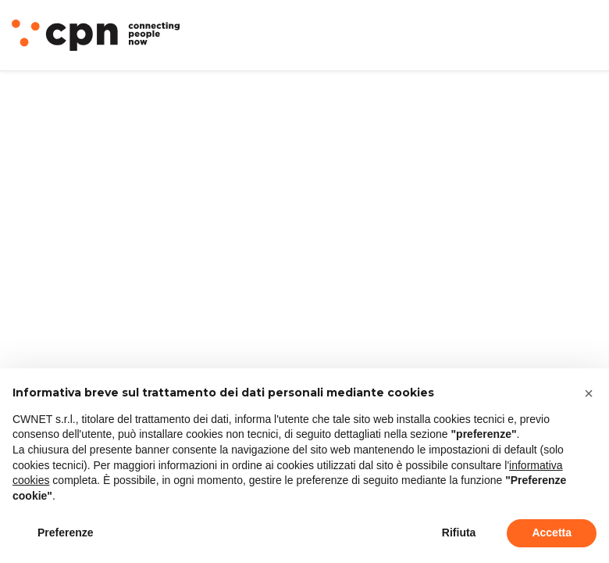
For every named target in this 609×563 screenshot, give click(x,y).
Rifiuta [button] (459, 532)
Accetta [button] (552, 532)
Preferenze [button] (65, 532)
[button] (588, 393)
